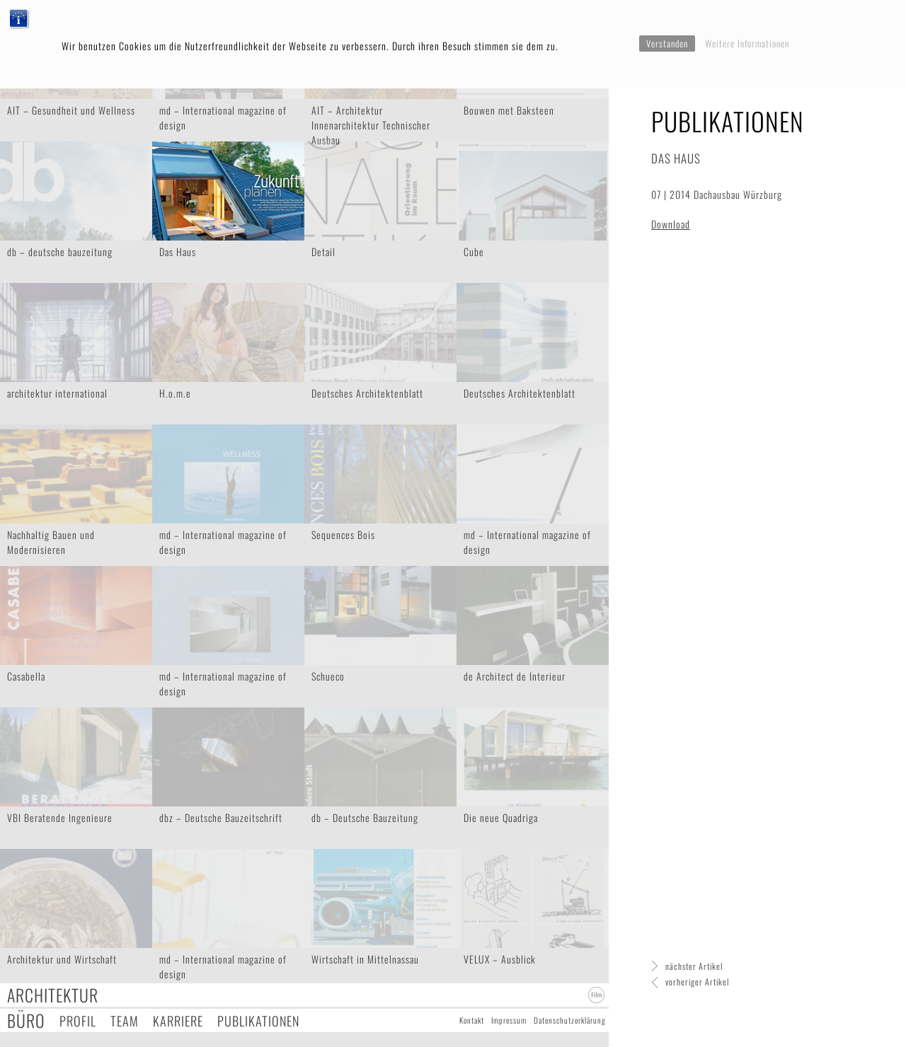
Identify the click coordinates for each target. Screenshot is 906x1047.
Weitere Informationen (747, 43)
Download (670, 223)
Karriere (178, 1020)
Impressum (509, 1020)
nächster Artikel (694, 966)
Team (124, 1020)
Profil (77, 1020)
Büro (26, 1020)
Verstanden (667, 43)
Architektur (52, 995)
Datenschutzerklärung (570, 1020)
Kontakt (471, 1020)
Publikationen (258, 1020)
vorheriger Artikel (697, 982)
